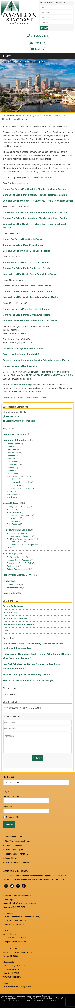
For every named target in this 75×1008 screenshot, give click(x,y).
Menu (7, 56)
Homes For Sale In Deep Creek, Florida (23, 239)
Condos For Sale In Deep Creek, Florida (23, 245)
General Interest (11, 503)
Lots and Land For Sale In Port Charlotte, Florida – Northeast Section (38, 201)
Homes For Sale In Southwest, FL (20, 366)
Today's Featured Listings (17, 569)
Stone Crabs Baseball (20, 482)
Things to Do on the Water (22, 488)
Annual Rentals (11, 858)
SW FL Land (12, 566)
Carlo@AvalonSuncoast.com (19, 421)
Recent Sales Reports (14, 850)
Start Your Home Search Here (17, 841)
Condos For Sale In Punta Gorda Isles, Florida (26, 268)
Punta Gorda (12, 465)
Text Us (37, 49)
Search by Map (10, 612)
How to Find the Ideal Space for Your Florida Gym (28, 680)
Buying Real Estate (15, 533)
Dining (13, 479)
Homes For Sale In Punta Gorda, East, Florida (26, 309)
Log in (51, 998)
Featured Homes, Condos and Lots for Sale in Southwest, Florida (36, 360)
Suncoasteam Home (13, 837)
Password (7, 807)
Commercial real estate (14, 434)
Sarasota (10, 471)
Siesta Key (11, 474)
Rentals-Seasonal (14, 587)
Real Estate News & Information (20, 539)
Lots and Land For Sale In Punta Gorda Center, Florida (31, 297)
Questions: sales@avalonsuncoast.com (23, 348)
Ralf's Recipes (13, 524)
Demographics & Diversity (17, 506)
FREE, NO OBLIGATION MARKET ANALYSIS (48, 375)
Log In (6, 630)
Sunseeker (15, 485)
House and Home (14, 512)
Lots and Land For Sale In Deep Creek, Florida (26, 251)
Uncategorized (10, 593)
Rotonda (10, 468)
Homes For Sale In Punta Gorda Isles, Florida (26, 262)
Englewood (11, 450)
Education (11, 510)
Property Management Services (19, 575)
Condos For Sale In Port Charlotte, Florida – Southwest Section (35, 218)
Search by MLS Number (15, 618)
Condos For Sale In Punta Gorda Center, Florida (27, 291)
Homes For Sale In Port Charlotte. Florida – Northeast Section (34, 189)
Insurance (15, 518)
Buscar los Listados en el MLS (18, 624)
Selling (9, 548)
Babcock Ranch (13, 444)
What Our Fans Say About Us (17, 862)
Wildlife (10, 497)
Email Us (37, 42)
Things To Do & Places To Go (19, 477)
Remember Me (12, 817)
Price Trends (16, 542)
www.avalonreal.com (12, 977)
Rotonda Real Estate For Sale (19, 563)
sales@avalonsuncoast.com (24, 903)
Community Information (15, 440)
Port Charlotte (12, 462)
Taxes (13, 521)
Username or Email (11, 796)
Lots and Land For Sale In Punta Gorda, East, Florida (30, 321)
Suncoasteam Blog (21, 385)
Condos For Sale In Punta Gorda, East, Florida (26, 315)
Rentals (7, 581)
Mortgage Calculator (13, 845)
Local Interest (18, 398)
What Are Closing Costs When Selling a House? (27, 674)
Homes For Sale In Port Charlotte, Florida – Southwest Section (35, 212)
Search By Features (13, 606)
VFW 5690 (11, 494)
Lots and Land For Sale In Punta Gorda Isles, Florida (30, 274)
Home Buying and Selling (16, 530)
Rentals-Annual (13, 584)
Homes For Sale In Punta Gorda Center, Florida (27, 286)
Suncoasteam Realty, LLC (30, 1000)
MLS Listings (9, 553)
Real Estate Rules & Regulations (24, 545)
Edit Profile (60, 998)
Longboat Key (12, 456)
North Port (11, 459)
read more (59, 879)
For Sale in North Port (16, 557)
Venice (9, 491)
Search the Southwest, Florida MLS (21, 354)
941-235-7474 (37, 35)
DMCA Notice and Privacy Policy (17, 987)
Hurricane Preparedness (21, 515)
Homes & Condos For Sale (18, 560)
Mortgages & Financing (20, 536)
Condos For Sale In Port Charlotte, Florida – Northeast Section (35, 195)
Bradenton (11, 447)
